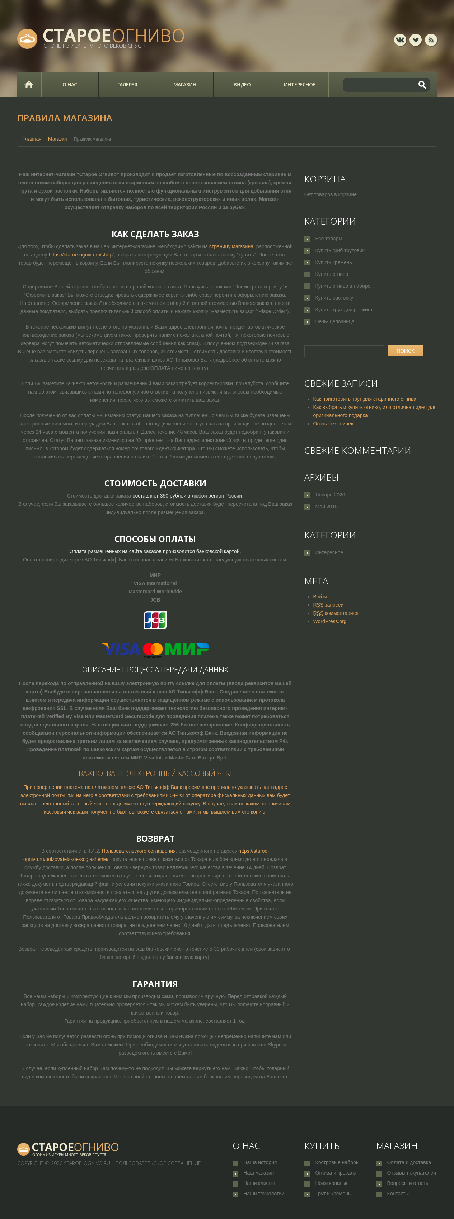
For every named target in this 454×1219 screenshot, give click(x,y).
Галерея (127, 84)
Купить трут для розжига (344, 309)
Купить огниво (331, 274)
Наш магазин (259, 1175)
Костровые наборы (337, 1163)
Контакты (398, 1198)
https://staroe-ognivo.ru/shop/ (80, 255)
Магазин (184, 84)
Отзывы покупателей (411, 1175)
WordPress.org (330, 621)
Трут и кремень (333, 1198)
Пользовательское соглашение (158, 1163)
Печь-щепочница (335, 321)
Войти (320, 596)
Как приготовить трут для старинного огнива (364, 399)
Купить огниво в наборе (343, 286)
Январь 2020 (330, 495)
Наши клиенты (261, 1187)
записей (328, 605)
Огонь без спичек (333, 424)
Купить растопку (334, 298)
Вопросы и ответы (408, 1187)
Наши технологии (264, 1198)
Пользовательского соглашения (139, 851)
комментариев (336, 613)
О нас (69, 84)
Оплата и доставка (409, 1163)
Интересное (299, 84)
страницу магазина (231, 246)
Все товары (328, 238)
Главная (29, 84)
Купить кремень (333, 262)
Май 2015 (326, 506)
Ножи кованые (332, 1187)
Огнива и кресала (336, 1175)
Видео (242, 84)
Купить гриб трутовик (340, 250)
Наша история (260, 1163)
